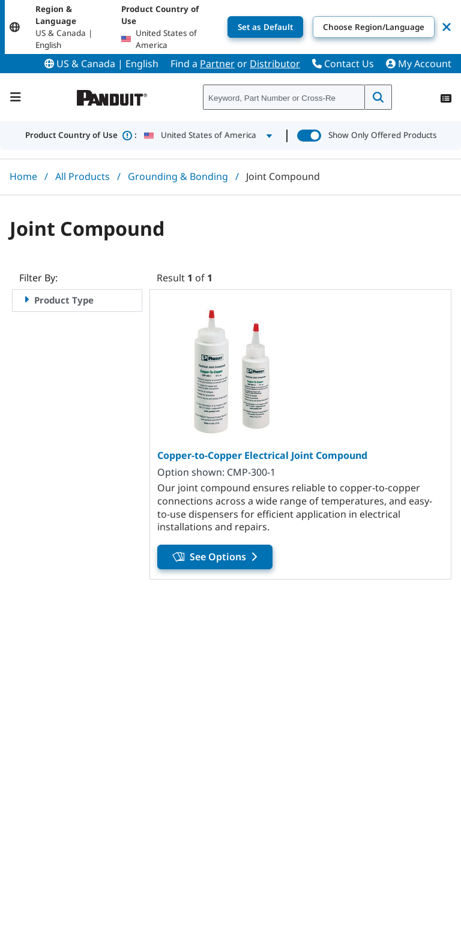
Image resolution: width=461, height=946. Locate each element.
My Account (418, 63)
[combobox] (283, 97)
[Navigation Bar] (16, 97)
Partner (217, 63)
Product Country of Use (81, 135)
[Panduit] (112, 95)
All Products (82, 176)
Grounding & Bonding (178, 176)
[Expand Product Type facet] (26, 300)
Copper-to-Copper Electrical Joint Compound (262, 455)
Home (23, 176)
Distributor (275, 63)
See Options (214, 556)
